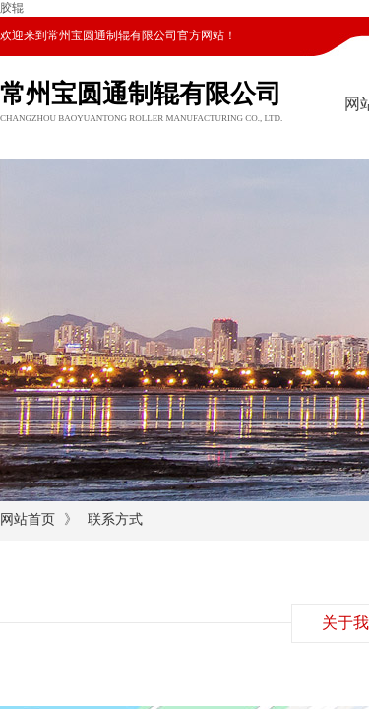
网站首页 (27, 519)
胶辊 (12, 8)
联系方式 (115, 519)
